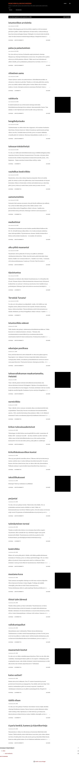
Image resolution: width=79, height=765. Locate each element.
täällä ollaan (14, 700)
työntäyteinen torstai (18, 523)
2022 (3, 751)
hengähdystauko (16, 121)
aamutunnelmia (16, 196)
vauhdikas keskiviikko (19, 171)
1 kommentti (17, 90)
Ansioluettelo (18, 9)
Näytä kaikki (66, 17)
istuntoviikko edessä (18, 323)
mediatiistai (14, 222)
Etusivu (9, 9)
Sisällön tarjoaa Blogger (39, 761)
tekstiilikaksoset (16, 477)
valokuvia (13, 98)
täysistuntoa (14, 272)
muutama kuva (15, 574)
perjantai (12, 498)
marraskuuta (8, 753)
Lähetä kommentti (19, 40)
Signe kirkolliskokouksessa (19, 3)
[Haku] (65, 3)
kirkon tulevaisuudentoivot (21, 426)
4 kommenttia (17, 469)
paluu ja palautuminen (19, 48)
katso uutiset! (15, 675)
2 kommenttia (17, 189)
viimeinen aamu (16, 73)
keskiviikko (14, 549)
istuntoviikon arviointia (19, 22)
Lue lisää (48, 40)
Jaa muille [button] (10, 40)
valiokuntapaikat (16, 624)
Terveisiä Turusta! (17, 297)
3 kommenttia (17, 616)
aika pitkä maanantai (18, 247)
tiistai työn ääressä (17, 599)
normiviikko (14, 401)
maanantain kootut (17, 649)
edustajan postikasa (18, 348)
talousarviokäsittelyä (18, 146)
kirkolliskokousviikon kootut (22, 452)
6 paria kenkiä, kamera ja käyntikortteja (27, 725)
